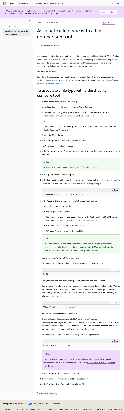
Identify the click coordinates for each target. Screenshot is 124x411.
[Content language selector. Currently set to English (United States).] (13, 404)
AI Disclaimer (7, 409)
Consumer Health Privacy (68, 409)
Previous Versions (52, 22)
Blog (32, 409)
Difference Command (87, 220)
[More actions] (118, 23)
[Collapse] (29, 21)
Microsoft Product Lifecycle (69, 10)
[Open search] (112, 3)
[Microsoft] (4, 3)
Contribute (42, 409)
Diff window (45, 59)
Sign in (118, 3)
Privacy (52, 409)
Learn (39, 22)
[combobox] (16, 26)
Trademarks (99, 409)
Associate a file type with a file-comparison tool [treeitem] (17, 32)
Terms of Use (87, 409)
